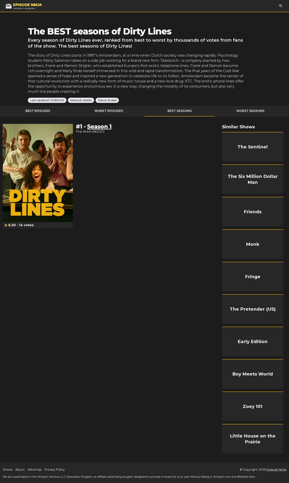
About (20, 469)
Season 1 (99, 126)
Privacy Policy (54, 469)
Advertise (35, 469)
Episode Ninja (276, 469)
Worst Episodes (108, 111)
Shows (7, 469)
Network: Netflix (81, 100)
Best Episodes (37, 111)
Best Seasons (180, 111)
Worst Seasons (250, 111)
